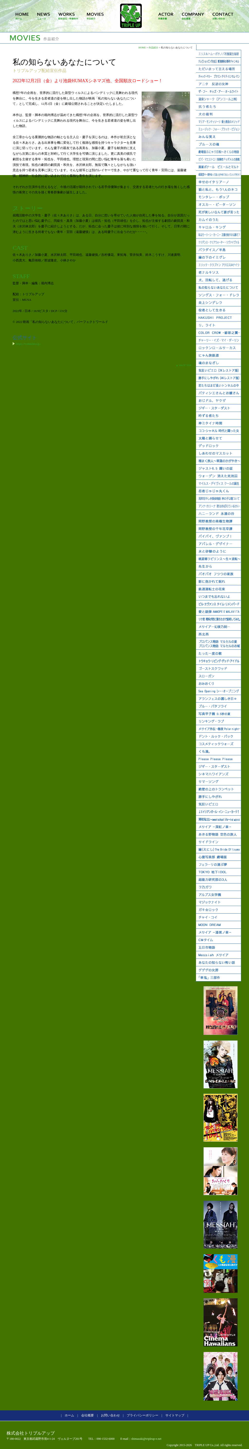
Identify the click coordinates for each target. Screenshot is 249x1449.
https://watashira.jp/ (28, 344)
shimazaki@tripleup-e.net (146, 1438)
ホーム (69, 1415)
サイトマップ (174, 1415)
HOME (142, 47)
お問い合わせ (110, 1415)
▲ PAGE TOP (184, 365)
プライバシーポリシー (142, 1415)
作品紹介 (153, 47)
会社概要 (87, 1415)
